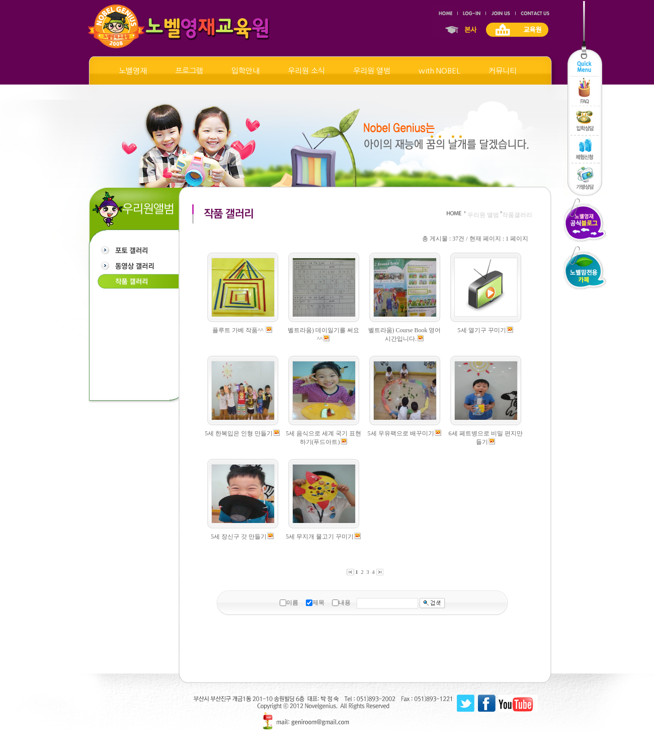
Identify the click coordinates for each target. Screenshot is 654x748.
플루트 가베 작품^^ (238, 330)
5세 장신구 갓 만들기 (239, 536)
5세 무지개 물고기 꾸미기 (320, 536)
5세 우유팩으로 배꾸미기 (401, 433)
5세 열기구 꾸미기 (482, 330)
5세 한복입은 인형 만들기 (239, 433)
